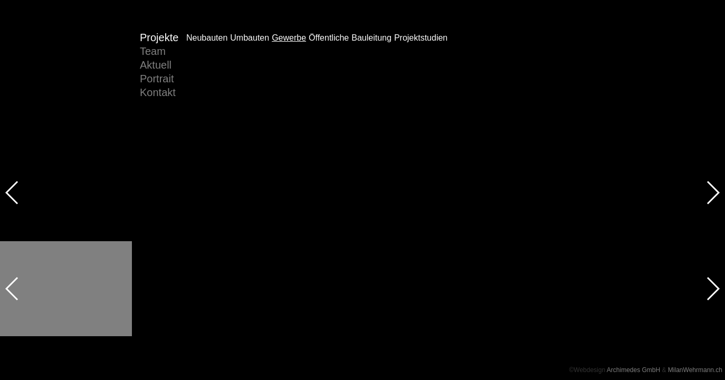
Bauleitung (371, 65)
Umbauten (249, 65)
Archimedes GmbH (633, 370)
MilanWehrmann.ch (695, 370)
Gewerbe (289, 65)
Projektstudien (420, 65)
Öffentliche (329, 65)
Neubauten (206, 65)
